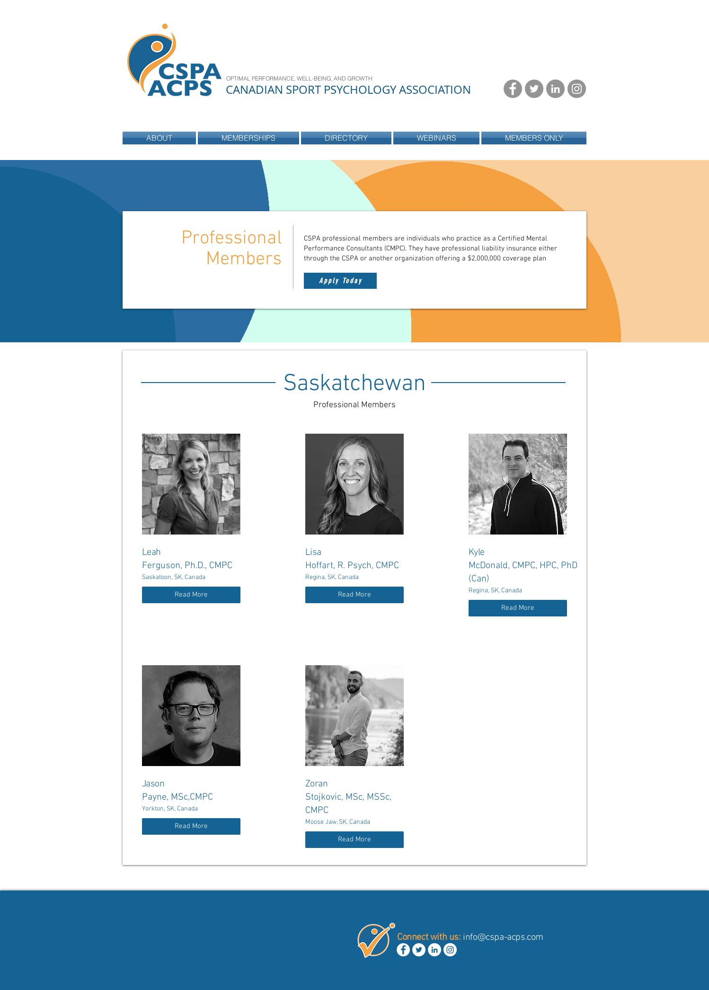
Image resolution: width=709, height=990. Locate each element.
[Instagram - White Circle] (450, 949)
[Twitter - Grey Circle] (534, 89)
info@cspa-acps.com (503, 937)
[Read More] (191, 595)
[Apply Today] (340, 281)
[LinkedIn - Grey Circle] (555, 89)
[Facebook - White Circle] (403, 949)
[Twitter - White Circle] (418, 949)
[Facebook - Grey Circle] (513, 89)
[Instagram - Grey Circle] (576, 89)
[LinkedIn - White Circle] (434, 949)
